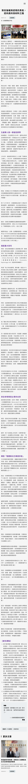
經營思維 (16, 729)
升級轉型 (9, 729)
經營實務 (12, 17)
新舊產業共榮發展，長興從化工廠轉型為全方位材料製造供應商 (13, 761)
